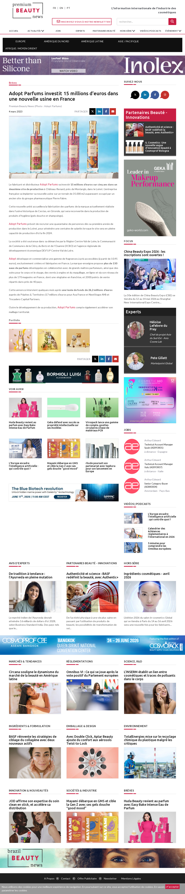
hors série (126, 31)
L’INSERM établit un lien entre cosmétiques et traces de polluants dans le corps (149, 674)
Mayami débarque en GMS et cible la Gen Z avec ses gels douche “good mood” (63, 466)
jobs (58, 31)
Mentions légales (131, 877)
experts (80, 31)
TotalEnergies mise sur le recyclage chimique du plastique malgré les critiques (150, 739)
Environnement (136, 725)
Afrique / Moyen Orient (21, 48)
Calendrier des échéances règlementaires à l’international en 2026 (160, 532)
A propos (49, 877)
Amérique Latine (92, 41)
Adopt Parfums (48, 184)
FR (54, 7)
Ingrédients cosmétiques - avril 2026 (147, 574)
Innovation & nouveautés (28, 789)
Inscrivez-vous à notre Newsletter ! (84, 21)
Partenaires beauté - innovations (146, 114)
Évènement (171, 31)
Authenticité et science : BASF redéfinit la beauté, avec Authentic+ (92, 574)
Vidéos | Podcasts (150, 31)
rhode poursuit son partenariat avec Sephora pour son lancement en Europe (100, 467)
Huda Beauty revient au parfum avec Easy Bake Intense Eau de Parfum (22, 425)
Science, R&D (133, 660)
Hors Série (131, 562)
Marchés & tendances (25, 660)
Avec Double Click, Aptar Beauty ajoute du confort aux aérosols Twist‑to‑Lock (89, 739)
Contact (65, 877)
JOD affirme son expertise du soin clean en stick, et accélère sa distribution (34, 803)
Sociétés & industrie (81, 789)
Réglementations (79, 660)
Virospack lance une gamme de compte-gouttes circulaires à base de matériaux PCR (101, 426)
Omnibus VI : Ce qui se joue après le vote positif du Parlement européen (92, 672)
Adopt (12, 258)
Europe (21, 41)
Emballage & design (80, 725)
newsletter (110, 877)
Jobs (127, 429)
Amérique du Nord (56, 41)
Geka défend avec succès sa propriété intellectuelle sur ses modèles (62, 425)
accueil (13, 31)
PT (68, 7)
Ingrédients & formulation (29, 725)
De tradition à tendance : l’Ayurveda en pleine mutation (30, 574)
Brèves (13, 82)
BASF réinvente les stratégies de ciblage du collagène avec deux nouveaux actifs (32, 739)
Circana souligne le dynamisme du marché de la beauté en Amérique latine (34, 674)
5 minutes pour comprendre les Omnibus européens (162, 545)
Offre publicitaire (87, 877)
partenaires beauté (104, 31)
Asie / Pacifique (128, 41)
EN (61, 7)
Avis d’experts (19, 562)
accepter (172, 886)
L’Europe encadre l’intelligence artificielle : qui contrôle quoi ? (25, 466)
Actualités (34, 31)
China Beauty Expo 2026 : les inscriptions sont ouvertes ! (144, 252)
